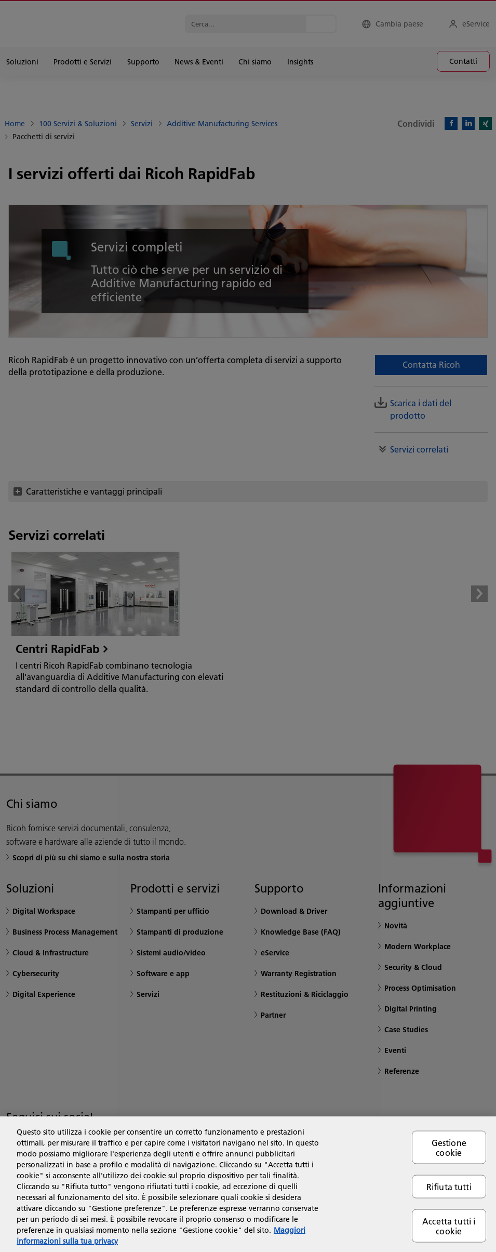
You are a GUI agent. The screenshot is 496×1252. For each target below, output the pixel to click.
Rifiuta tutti (449, 1186)
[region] (248, 1184)
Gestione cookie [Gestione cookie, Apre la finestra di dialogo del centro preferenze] (449, 1147)
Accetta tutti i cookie (448, 1226)
